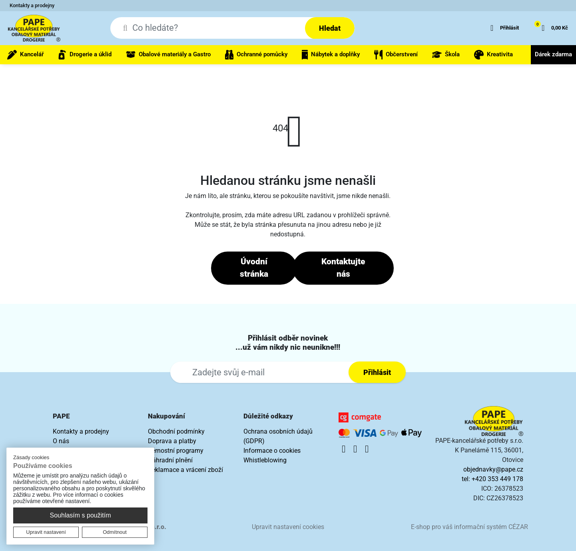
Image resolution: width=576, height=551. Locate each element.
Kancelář (25, 54)
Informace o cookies (272, 450)
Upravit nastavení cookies (288, 527)
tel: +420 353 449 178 (492, 479)
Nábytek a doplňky (331, 54)
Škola (446, 54)
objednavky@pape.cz (493, 469)
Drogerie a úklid (85, 54)
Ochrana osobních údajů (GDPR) (278, 436)
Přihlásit (377, 372)
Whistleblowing (265, 460)
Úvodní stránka (254, 268)
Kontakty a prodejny (32, 5)
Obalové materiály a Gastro (168, 54)
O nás (61, 441)
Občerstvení (396, 54)
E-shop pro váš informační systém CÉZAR (469, 527)
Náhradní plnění (170, 460)
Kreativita (493, 54)
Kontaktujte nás (343, 268)
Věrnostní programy (175, 450)
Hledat (330, 28)
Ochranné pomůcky (256, 54)
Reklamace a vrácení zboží (185, 470)
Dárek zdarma (553, 54)
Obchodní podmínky (176, 431)
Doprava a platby (172, 441)
